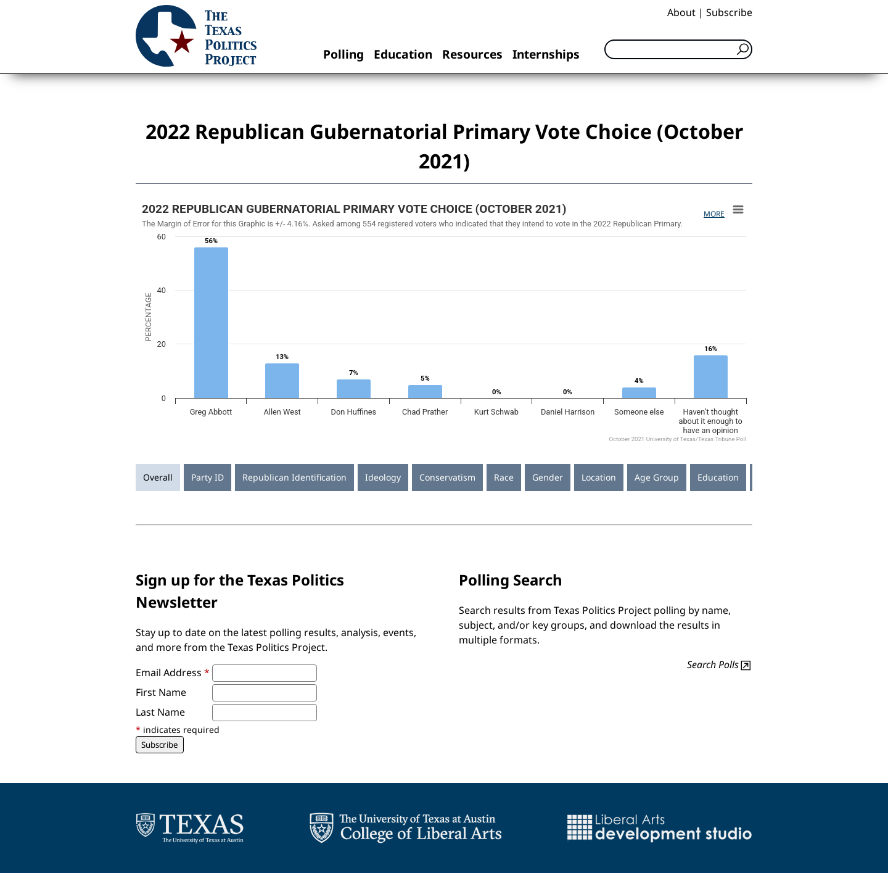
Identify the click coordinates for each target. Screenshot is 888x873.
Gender (547, 477)
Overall (158, 477)
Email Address (173, 672)
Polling (343, 54)
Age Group (657, 477)
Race (504, 477)
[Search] (678, 49)
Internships (546, 54)
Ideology (383, 477)
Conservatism (447, 477)
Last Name (160, 712)
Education (403, 54)
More (714, 214)
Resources (472, 54)
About (681, 12)
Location (599, 477)
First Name (161, 692)
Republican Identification (294, 477)
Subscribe (729, 12)
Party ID (207, 477)
